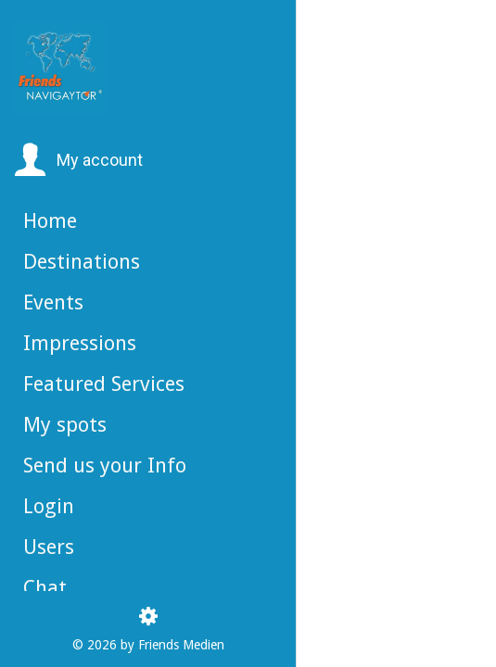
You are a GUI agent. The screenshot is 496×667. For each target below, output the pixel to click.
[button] (78, 160)
